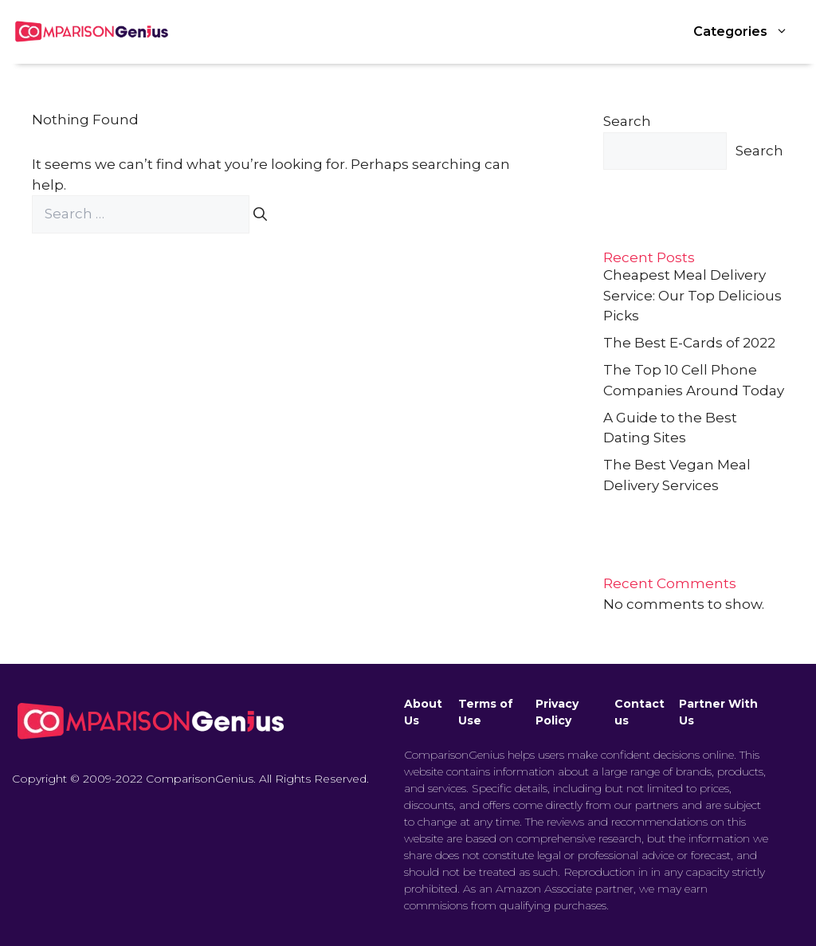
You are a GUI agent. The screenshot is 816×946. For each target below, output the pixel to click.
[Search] (260, 214)
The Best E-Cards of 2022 (689, 343)
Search (627, 121)
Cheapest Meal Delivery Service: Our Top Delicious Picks (692, 295)
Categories (748, 32)
